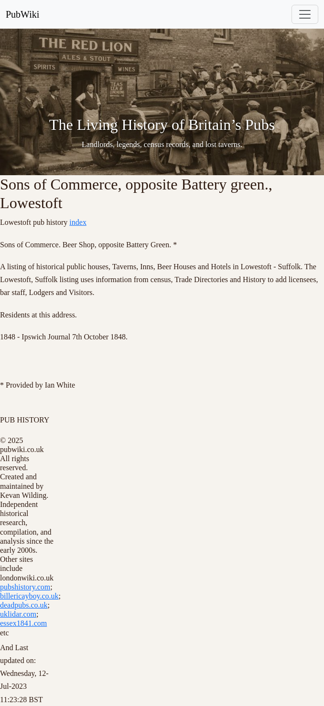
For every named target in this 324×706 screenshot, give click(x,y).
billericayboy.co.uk (29, 596)
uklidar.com (18, 614)
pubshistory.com (25, 587)
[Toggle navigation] (305, 14)
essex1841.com (23, 623)
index (77, 222)
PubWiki (22, 14)
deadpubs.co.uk (24, 605)
